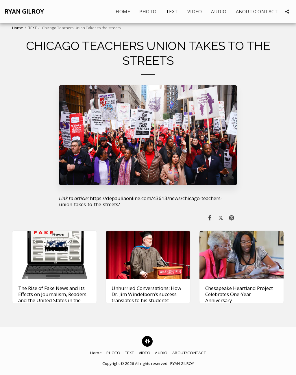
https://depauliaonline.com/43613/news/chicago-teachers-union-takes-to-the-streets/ (140, 201)
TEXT (32, 27)
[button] (287, 11)
